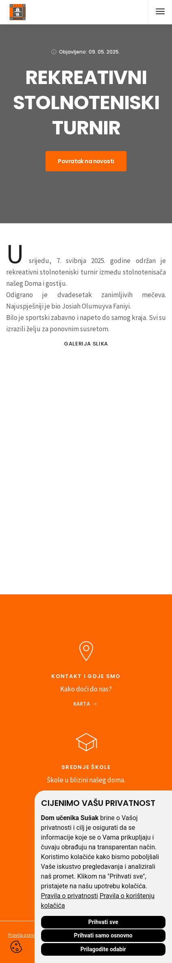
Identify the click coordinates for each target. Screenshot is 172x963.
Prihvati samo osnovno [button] (103, 935)
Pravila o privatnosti (69, 896)
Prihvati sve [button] (103, 922)
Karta (82, 703)
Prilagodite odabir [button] (103, 949)
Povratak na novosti (86, 161)
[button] (160, 12)
